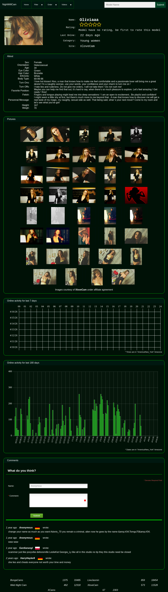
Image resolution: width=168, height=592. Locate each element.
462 (66, 585)
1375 (65, 580)
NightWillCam (9, 4)
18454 (154, 580)
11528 (154, 585)
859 (143, 580)
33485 (77, 580)
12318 (77, 585)
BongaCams (16, 580)
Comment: (13, 495)
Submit (36, 515)
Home (26, 5)
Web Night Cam (18, 585)
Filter (36, 5)
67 (104, 590)
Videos (64, 5)
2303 (115, 590)
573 (143, 585)
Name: (11, 486)
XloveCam (92, 585)
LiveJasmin (93, 580)
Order (50, 5)
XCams (51, 590)
